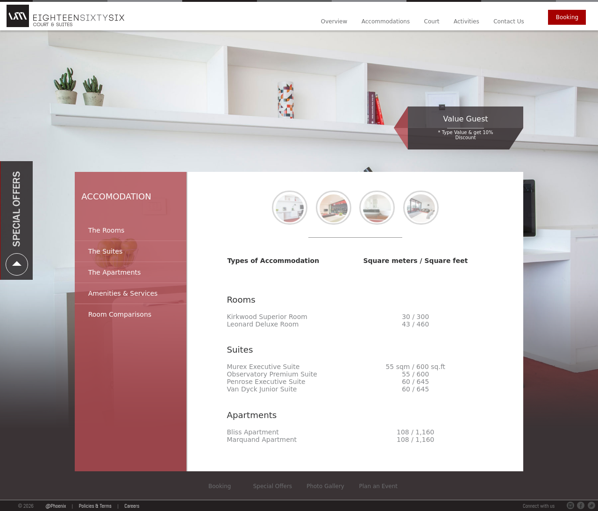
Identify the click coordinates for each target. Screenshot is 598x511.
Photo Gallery (325, 486)
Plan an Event (378, 486)
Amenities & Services (123, 293)
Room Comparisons (119, 314)
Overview (334, 21)
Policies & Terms (95, 506)
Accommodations (386, 21)
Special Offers (272, 486)
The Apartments (114, 272)
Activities (466, 21)
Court (432, 21)
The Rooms (106, 230)
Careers (131, 506)
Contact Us (508, 21)
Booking (567, 17)
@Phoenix (56, 506)
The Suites (105, 251)
